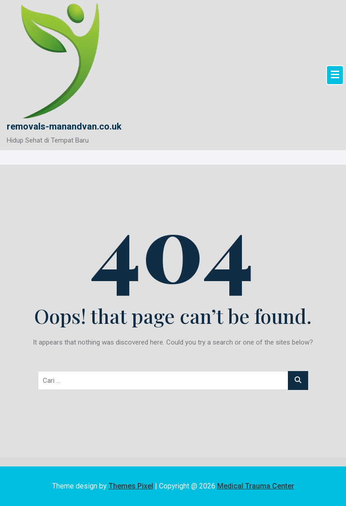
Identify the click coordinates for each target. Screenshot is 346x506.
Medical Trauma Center (255, 486)
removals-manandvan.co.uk (64, 126)
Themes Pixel (131, 486)
